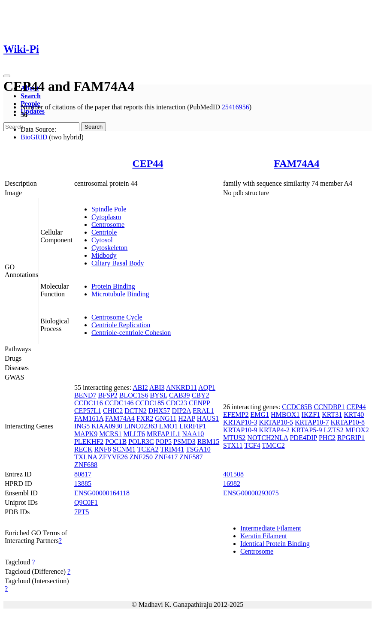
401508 (233, 474)
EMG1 (259, 414)
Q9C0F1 (86, 502)
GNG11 (165, 418)
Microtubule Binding (120, 294)
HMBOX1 (285, 414)
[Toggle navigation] (6, 76)
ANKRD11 (181, 387)
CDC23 (176, 403)
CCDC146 (119, 403)
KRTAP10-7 (312, 422)
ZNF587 (191, 457)
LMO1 (168, 426)
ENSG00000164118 (102, 493)
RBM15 (208, 441)
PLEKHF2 (88, 441)
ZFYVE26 (113, 457)
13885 (82, 483)
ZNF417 (166, 457)
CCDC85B (297, 406)
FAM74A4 (296, 163)
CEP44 (147, 163)
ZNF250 (141, 457)
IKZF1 (311, 414)
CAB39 (179, 395)
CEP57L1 (87, 410)
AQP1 (206, 387)
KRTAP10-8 (348, 422)
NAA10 (193, 433)
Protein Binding (113, 286)
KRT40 (354, 414)
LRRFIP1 (192, 426)
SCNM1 (124, 449)
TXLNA (85, 457)
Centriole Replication (120, 325)
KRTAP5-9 (306, 430)
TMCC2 (273, 445)
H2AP (186, 418)
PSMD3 (184, 441)
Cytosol (102, 240)
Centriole (104, 232)
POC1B (116, 441)
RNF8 (102, 449)
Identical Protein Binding (275, 543)
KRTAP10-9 (240, 430)
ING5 (82, 426)
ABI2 (140, 387)
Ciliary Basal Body (117, 263)
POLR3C (141, 441)
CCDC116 (88, 403)
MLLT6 (134, 433)
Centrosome (107, 224)
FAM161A (88, 418)
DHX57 (159, 410)
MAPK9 (85, 433)
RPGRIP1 (351, 437)
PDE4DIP (303, 437)
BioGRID (34, 137)
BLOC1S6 (133, 395)
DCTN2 (135, 410)
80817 (82, 474)
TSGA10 (198, 449)
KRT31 (332, 414)
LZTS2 (334, 430)
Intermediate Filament (270, 528)
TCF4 (252, 445)
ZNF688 (85, 464)
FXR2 (144, 418)
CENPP (199, 403)
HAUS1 (208, 418)
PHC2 (327, 437)
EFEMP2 (236, 414)
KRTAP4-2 (274, 430)
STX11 (233, 445)
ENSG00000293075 (251, 493)
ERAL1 (203, 410)
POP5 (164, 441)
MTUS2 (234, 437)
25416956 (235, 107)
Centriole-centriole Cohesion (131, 332)
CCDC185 (149, 403)
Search (31, 95)
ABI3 (157, 387)
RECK (83, 449)
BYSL (158, 395)
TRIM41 (172, 449)
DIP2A (181, 410)
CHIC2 (113, 410)
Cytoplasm (106, 216)
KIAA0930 (106, 426)
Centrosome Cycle (116, 317)
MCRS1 (110, 433)
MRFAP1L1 (164, 433)
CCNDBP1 (329, 406)
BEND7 (85, 395)
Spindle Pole (108, 209)
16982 (231, 483)
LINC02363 (140, 426)
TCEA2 (148, 449)
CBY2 (200, 395)
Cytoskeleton (109, 247)
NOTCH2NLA (267, 437)
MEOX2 (357, 430)
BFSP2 (107, 395)
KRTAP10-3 (240, 422)
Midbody (104, 255)
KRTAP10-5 (276, 422)
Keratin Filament (263, 536)
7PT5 (81, 511)
